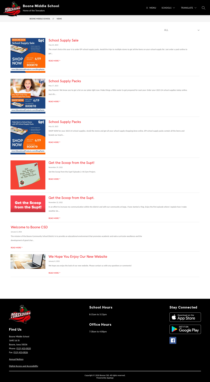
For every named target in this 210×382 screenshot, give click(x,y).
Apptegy (110, 378)
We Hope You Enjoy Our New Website (78, 256)
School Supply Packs (65, 81)
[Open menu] (150, 8)
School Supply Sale (63, 40)
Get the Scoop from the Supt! (71, 162)
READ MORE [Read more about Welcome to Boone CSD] (16, 247)
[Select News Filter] (181, 30)
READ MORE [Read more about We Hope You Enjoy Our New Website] (54, 273)
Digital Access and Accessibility (23, 366)
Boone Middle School (40, 18)
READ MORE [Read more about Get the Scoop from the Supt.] (54, 218)
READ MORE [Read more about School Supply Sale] (54, 61)
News (59, 18)
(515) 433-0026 (20, 352)
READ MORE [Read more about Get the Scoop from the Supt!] (54, 179)
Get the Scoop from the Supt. (71, 197)
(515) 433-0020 (23, 348)
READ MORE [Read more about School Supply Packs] (54, 101)
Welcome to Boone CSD (29, 227)
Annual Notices (16, 359)
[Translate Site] (188, 8)
